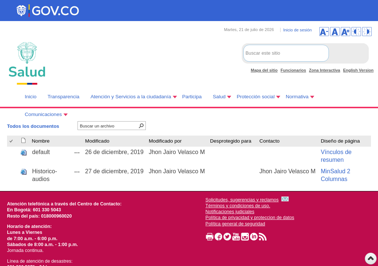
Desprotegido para (230, 141)
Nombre (40, 141)
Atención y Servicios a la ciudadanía (130, 96)
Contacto (269, 141)
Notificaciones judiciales (230, 211)
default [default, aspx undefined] (41, 152)
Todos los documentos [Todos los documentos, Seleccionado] (33, 126)
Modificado (97, 141)
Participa (192, 96)
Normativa (297, 96)
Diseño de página (340, 141)
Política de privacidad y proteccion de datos (250, 217)
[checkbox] (11, 141)
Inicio (31, 96)
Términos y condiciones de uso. (238, 205)
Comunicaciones (43, 114)
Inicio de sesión (297, 30)
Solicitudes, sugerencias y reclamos (242, 199)
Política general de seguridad (235, 223)
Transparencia (63, 96)
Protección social (256, 96)
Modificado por (165, 141)
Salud (219, 96)
